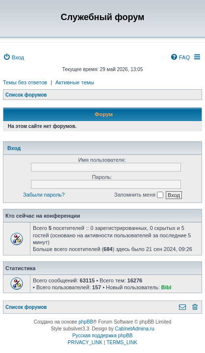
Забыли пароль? (44, 195)
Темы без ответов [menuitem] (25, 82)
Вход (14, 148)
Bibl (166, 287)
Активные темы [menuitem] (74, 82)
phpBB (85, 322)
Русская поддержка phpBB (102, 335)
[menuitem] (13, 57)
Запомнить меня (138, 195)
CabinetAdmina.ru (134, 328)
